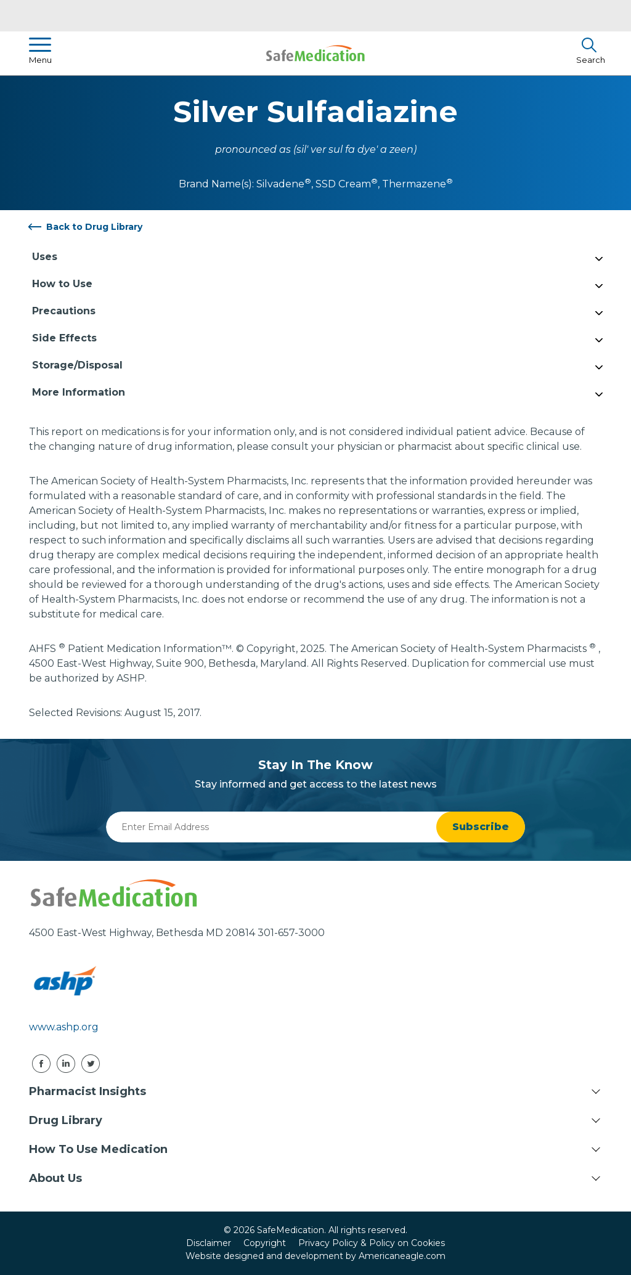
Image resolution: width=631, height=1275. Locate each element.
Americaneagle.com (402, 1255)
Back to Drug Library (94, 226)
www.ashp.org (64, 1027)
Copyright (264, 1243)
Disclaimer (208, 1243)
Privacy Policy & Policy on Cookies (371, 1243)
